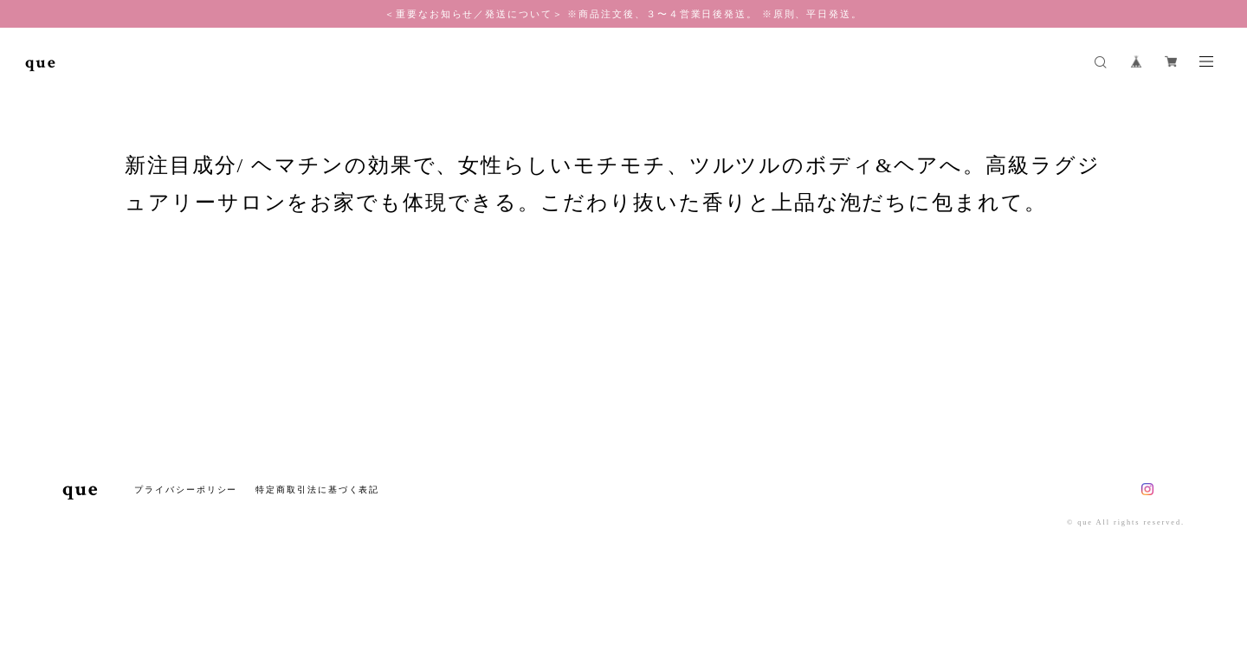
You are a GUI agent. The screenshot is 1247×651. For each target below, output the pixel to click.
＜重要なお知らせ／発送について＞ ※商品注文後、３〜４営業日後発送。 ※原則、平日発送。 (623, 14)
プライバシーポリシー (185, 489)
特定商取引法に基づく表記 (317, 489)
